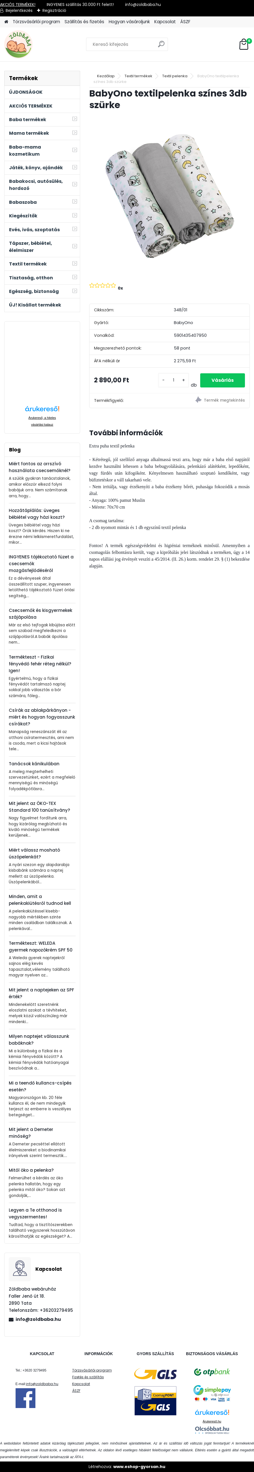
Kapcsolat (165, 22)
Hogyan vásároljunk (129, 22)
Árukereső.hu (212, 1421)
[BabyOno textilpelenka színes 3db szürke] (169, 195)
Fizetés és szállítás (88, 1377)
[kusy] (173, 380)
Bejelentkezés (19, 10)
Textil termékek (138, 76)
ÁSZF (185, 22)
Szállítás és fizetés (84, 22)
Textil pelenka (174, 76)
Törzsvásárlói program (36, 22)
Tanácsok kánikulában (34, 764)
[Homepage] (6, 21)
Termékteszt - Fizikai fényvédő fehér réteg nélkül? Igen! (40, 664)
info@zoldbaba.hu (38, 1319)
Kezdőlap (106, 76)
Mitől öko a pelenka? (31, 1170)
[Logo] (43, 44)
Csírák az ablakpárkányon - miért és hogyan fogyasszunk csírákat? (42, 717)
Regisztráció (54, 10)
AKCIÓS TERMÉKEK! (17, 4)
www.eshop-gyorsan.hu (139, 1466)
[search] (161, 46)
